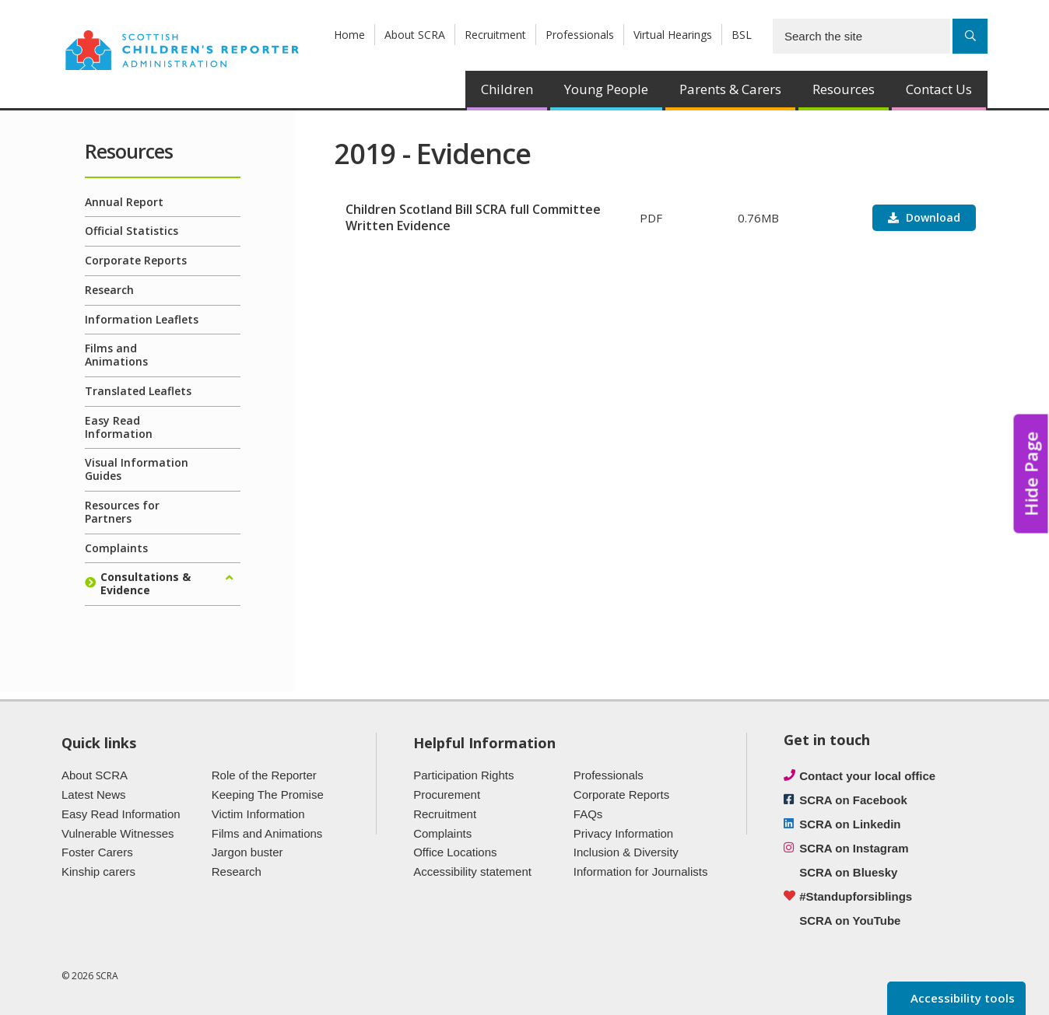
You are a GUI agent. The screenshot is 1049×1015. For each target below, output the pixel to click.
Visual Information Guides (136, 469)
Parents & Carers (730, 89)
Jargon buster (247, 852)
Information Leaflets (141, 319)
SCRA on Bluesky (848, 872)
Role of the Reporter (264, 775)
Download (931, 217)
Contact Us (939, 89)
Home (349, 34)
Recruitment (495, 34)
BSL (741, 34)
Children (507, 89)
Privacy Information (623, 833)
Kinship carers (98, 871)
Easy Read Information (119, 427)
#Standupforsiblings (855, 896)
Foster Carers (97, 852)
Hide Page (1031, 474)
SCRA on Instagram (853, 848)
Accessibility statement (472, 871)
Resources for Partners (122, 512)
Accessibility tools (961, 998)
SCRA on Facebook (853, 800)
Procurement (446, 794)
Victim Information (258, 814)
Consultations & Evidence (145, 583)
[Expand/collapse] (228, 578)
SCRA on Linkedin (849, 824)
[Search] (970, 36)
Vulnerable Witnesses (117, 833)
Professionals (580, 34)
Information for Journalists (641, 871)
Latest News (93, 794)
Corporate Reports (136, 260)
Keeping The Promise (268, 794)
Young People (606, 89)
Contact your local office (867, 775)
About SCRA (414, 34)
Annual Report (124, 201)
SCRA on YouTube (849, 920)
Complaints (116, 548)
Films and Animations (116, 355)
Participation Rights (463, 775)
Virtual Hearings (672, 34)
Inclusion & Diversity (626, 852)
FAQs (588, 814)
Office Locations (454, 852)
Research (109, 289)
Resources (843, 89)
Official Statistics (131, 230)
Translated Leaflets (138, 390)
